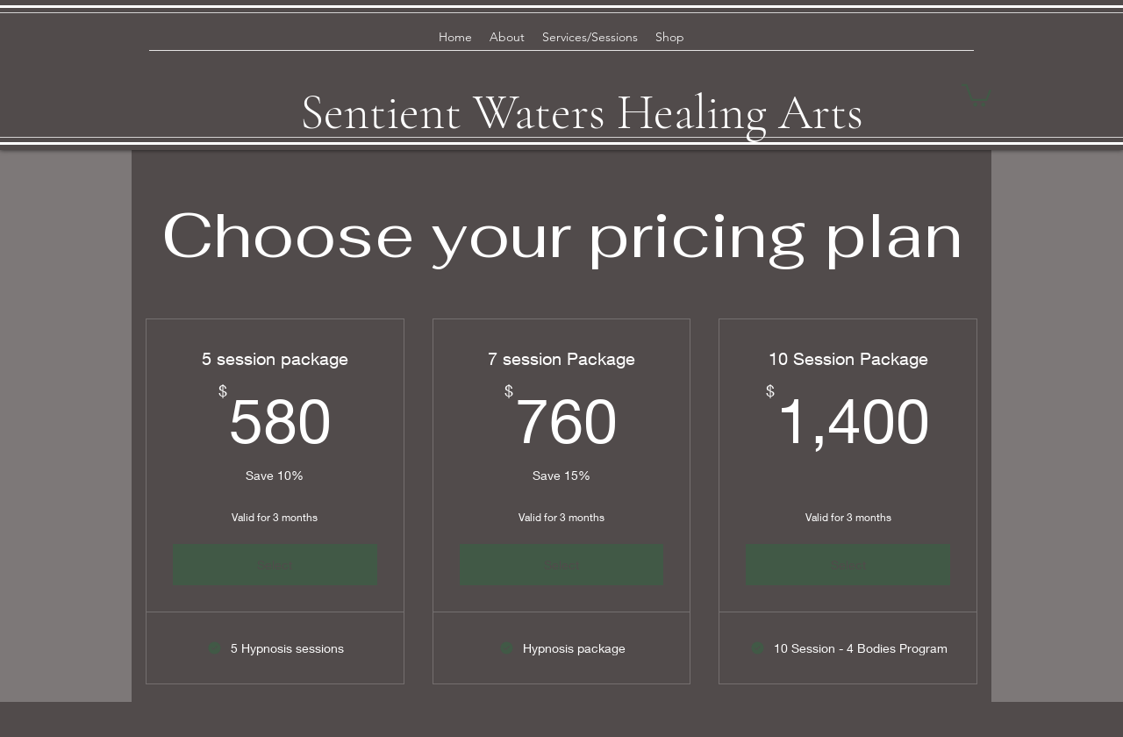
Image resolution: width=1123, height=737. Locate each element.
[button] (976, 94)
